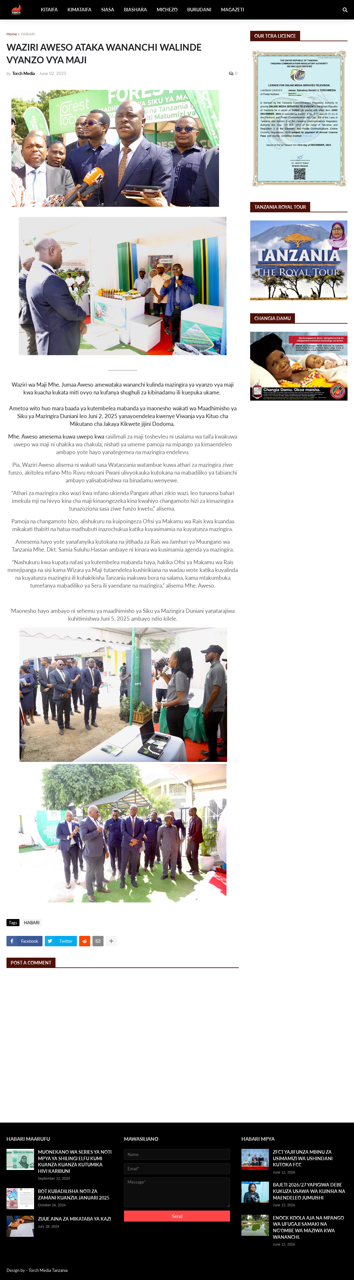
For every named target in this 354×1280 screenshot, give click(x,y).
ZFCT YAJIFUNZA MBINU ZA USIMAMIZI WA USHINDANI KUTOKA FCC (303, 1158)
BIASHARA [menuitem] (135, 9)
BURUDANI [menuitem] (199, 9)
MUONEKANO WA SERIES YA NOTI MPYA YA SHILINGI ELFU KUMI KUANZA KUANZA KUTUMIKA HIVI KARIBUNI (75, 1161)
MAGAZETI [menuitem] (232, 9)
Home (11, 33)
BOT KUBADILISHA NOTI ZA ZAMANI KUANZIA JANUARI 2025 (73, 1194)
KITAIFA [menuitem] (49, 9)
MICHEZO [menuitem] (167, 9)
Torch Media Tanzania (48, 1270)
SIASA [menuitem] (107, 9)
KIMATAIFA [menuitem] (79, 9)
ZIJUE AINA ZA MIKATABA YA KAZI (74, 1219)
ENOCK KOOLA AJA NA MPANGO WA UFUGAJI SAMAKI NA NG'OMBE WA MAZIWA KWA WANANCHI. (308, 1227)
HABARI (28, 33)
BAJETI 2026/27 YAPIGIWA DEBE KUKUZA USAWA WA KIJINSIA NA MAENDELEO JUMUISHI (309, 1191)
